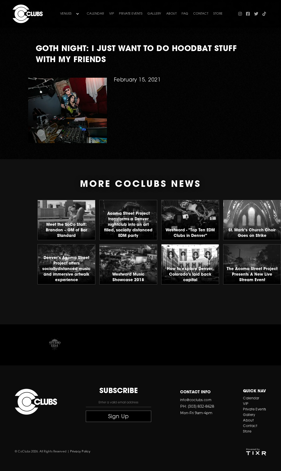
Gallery (249, 415)
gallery (154, 13)
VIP (111, 13)
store (218, 13)
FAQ (185, 13)
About (248, 420)
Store (247, 431)
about (171, 13)
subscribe (118, 391)
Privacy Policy (80, 451)
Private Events (130, 13)
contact (201, 13)
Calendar (95, 13)
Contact (250, 426)
